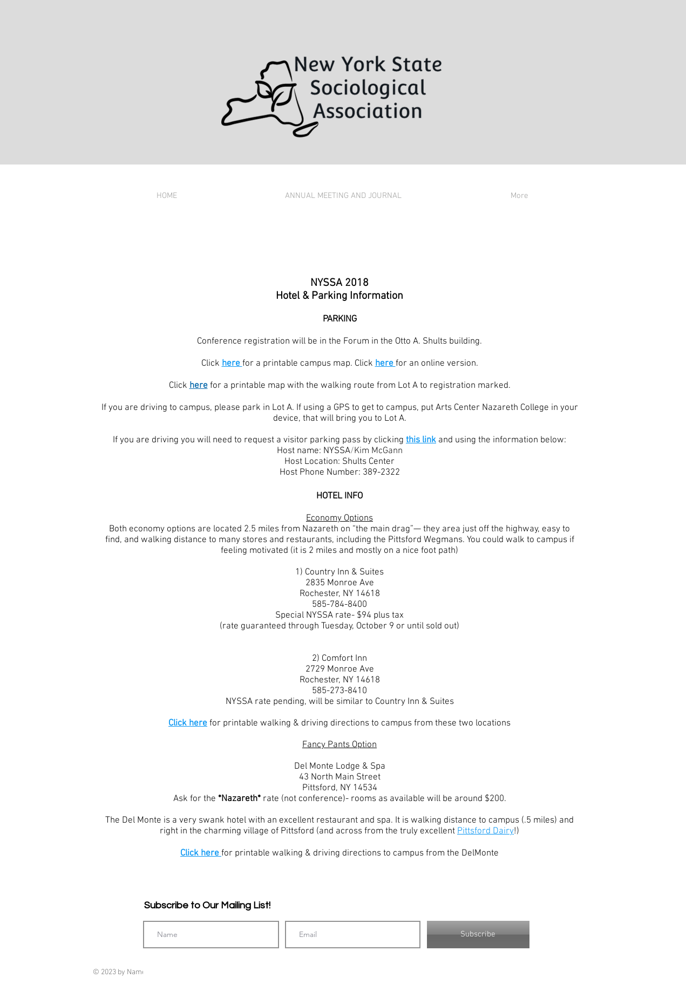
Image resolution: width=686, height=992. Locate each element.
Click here (187, 723)
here (232, 363)
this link (421, 440)
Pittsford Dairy (485, 831)
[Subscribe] (478, 934)
